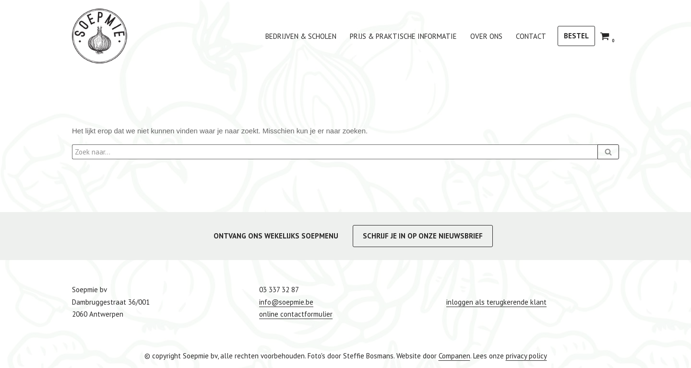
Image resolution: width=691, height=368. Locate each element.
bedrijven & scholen (300, 36)
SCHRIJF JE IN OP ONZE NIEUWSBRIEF (423, 235)
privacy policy (526, 355)
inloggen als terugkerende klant (496, 302)
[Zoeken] (334, 151)
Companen (454, 355)
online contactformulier (296, 314)
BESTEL (576, 35)
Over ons (486, 36)
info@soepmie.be (286, 302)
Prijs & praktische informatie (403, 36)
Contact (531, 36)
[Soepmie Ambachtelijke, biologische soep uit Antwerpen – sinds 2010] (99, 36)
